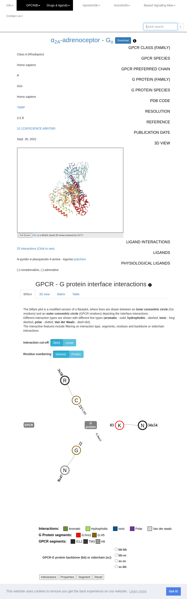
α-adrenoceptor (75, 39)
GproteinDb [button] (91, 5)
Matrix (61, 294)
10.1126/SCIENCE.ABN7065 (36, 128)
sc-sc (122, 561)
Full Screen (25, 235)
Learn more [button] (138, 591)
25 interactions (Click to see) (36, 248)
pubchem (80, 259)
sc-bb (122, 567)
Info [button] (9, 5)
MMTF (80, 235)
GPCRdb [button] (33, 5)
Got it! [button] (173, 591)
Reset (98, 577)
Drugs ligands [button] (58, 5)
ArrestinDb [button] (122, 5)
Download (123, 40)
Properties (67, 577)
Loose (69, 342)
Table (75, 294)
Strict (56, 342)
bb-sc (122, 555)
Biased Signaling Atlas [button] (160, 5)
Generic (61, 354)
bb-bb (122, 549)
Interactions (48, 577)
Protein (76, 354)
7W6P (21, 107)
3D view (44, 294)
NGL (34, 235)
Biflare (28, 294)
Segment (84, 577)
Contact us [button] (14, 16)
